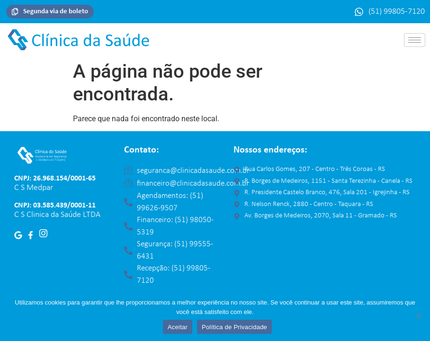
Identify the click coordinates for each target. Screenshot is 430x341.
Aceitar (178, 327)
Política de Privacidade (234, 327)
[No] (418, 316)
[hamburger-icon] (414, 40)
